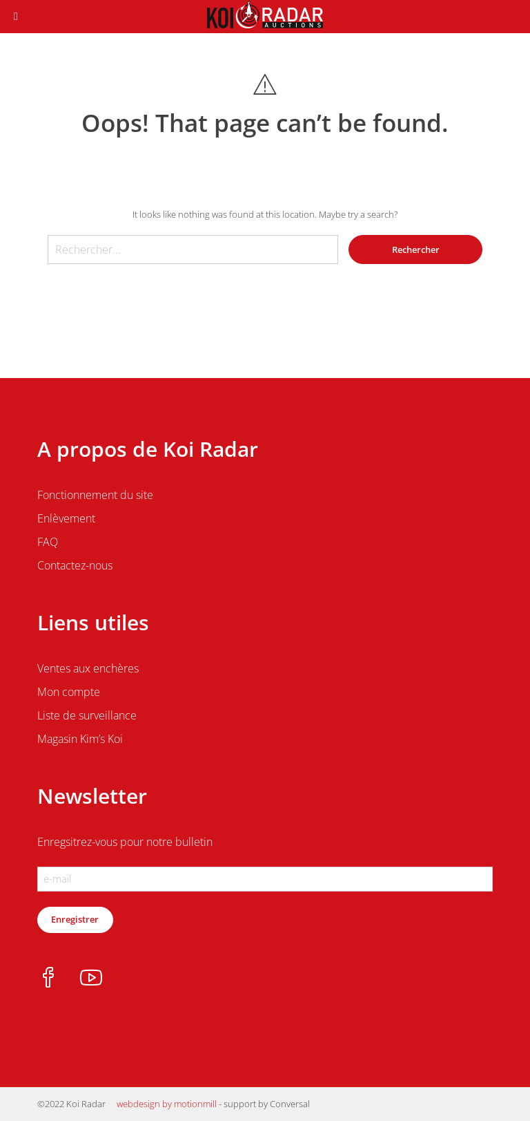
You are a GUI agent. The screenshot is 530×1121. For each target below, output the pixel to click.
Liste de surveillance (87, 715)
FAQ (47, 541)
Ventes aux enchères (88, 668)
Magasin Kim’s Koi (80, 738)
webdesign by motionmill (167, 1104)
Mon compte (68, 691)
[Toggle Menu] (16, 16)
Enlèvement (66, 518)
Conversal (290, 1104)
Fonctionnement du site (95, 494)
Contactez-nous (74, 565)
